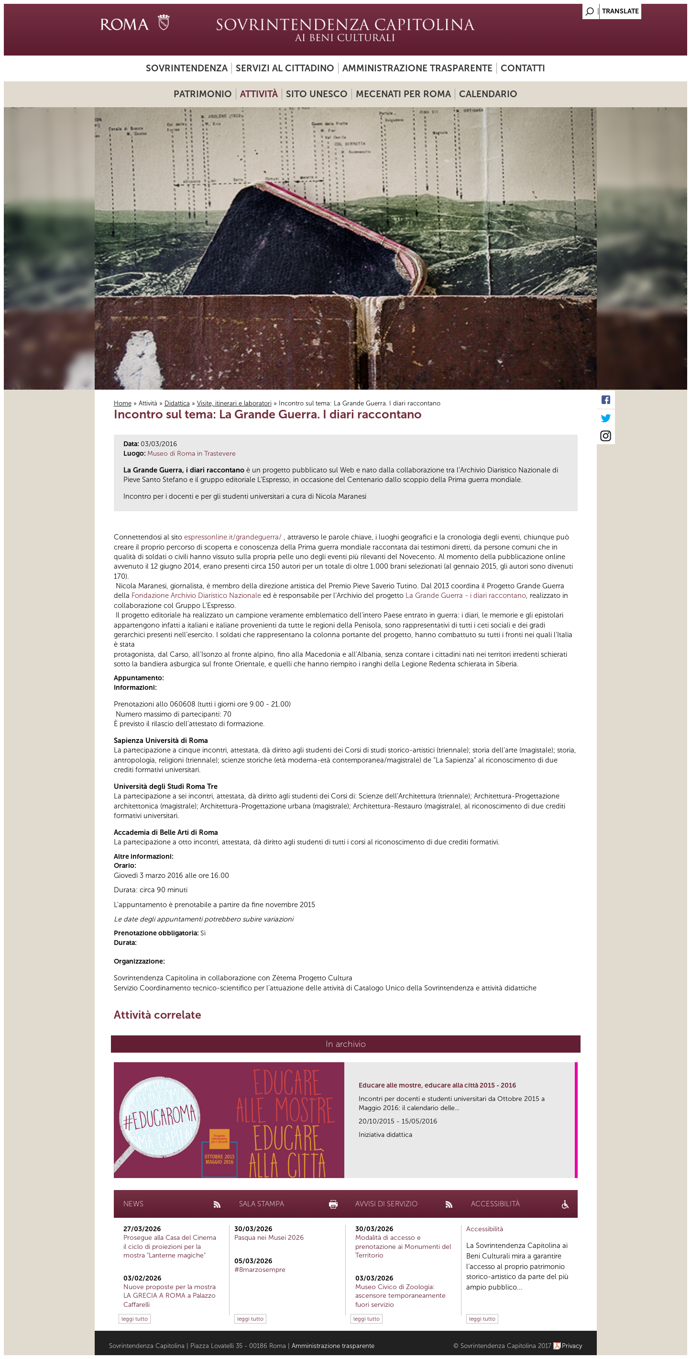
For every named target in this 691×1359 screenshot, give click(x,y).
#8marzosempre (259, 1270)
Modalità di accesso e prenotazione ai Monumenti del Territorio (403, 1246)
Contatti (523, 68)
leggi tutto (134, 1318)
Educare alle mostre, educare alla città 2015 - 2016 (437, 1085)
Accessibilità (484, 1229)
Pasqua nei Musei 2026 (269, 1238)
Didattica (177, 403)
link (571, 1168)
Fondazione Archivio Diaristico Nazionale (196, 595)
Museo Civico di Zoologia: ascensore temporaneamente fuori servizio (400, 1295)
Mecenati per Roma (403, 94)
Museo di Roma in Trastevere (191, 453)
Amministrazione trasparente (417, 68)
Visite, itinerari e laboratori (234, 403)
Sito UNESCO (317, 94)
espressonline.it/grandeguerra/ (233, 537)
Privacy (572, 1345)
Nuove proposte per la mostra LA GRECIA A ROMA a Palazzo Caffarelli (169, 1295)
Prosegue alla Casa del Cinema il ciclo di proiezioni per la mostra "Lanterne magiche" (169, 1246)
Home (123, 403)
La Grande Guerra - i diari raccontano (466, 595)
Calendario (488, 94)
